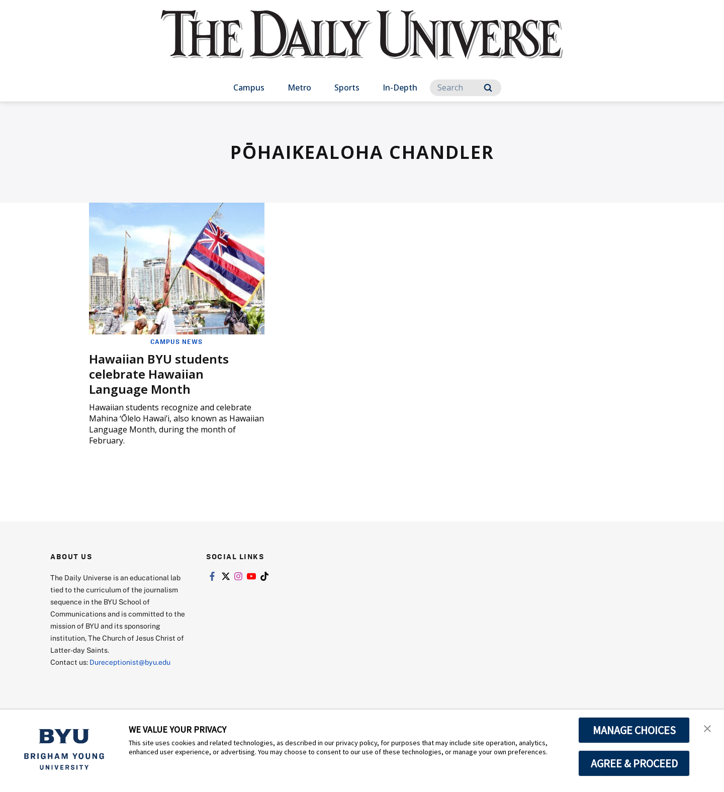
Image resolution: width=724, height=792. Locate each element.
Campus (248, 87)
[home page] (362, 45)
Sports (346, 87)
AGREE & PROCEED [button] (634, 763)
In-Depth (400, 87)
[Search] (465, 88)
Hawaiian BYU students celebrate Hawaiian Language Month (159, 373)
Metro (299, 87)
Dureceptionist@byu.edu (129, 662)
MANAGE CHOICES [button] (634, 730)
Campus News (176, 341)
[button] (707, 727)
